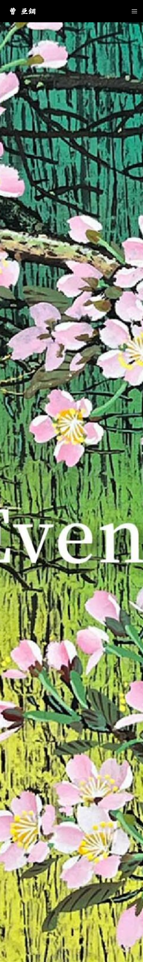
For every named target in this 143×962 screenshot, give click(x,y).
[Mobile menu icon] (134, 11)
